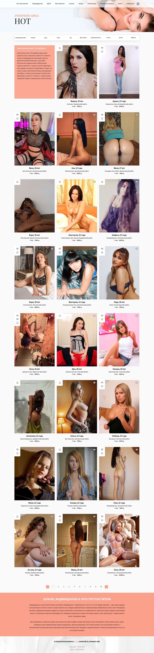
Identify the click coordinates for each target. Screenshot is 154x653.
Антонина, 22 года (34, 436)
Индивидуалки (37, 4)
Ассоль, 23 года (34, 570)
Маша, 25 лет (77, 570)
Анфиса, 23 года (119, 235)
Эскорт (81, 4)
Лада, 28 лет (119, 302)
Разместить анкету (107, 4)
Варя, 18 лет (34, 235)
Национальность (96, 37)
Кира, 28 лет (34, 302)
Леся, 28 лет (119, 570)
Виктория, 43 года (77, 302)
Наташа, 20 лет (119, 369)
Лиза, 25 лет (34, 369)
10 (101, 587)
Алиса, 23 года (76, 436)
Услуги (108, 37)
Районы (133, 37)
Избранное (130, 4)
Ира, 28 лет (77, 369)
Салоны (71, 4)
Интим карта (92, 4)
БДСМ (49, 4)
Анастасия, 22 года (77, 235)
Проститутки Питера (77, 649)
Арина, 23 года (119, 101)
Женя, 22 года (34, 503)
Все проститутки (22, 4)
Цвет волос (83, 37)
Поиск (120, 4)
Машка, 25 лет (77, 101)
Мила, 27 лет (119, 168)
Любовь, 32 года (119, 436)
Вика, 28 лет (34, 168)
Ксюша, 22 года (77, 503)
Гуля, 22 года (119, 503)
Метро (121, 37)
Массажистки (59, 4)
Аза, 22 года (77, 168)
